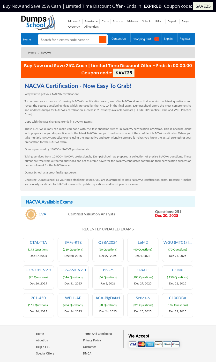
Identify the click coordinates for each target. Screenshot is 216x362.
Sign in (168, 38)
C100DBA (177, 298)
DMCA (87, 353)
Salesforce (91, 21)
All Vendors (91, 26)
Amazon (118, 21)
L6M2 (143, 242)
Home (27, 38)
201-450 (38, 298)
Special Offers (45, 353)
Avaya (185, 21)
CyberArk (74, 26)
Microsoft (74, 21)
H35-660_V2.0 (73, 270)
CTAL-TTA (38, 242)
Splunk (146, 21)
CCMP (177, 270)
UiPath (159, 21)
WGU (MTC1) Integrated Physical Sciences (178, 242)
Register (185, 38)
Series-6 (143, 298)
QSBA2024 (108, 242)
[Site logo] (38, 28)
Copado (172, 21)
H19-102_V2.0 (38, 270)
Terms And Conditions (97, 334)
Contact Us (119, 38)
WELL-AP (73, 298)
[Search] (102, 39)
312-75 (108, 270)
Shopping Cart (146, 38)
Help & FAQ (43, 347)
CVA (42, 214)
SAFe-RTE (73, 242)
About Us (42, 340)
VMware (132, 21)
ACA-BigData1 (108, 298)
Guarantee (90, 347)
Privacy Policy (92, 340)
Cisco (105, 21)
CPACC (143, 270)
